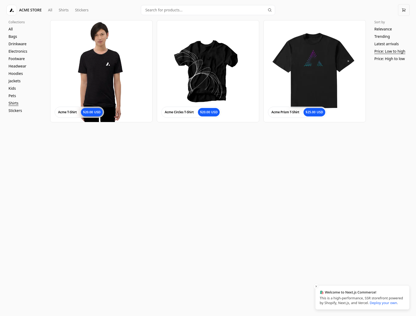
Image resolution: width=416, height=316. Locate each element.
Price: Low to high (389, 51)
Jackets (14, 80)
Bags (12, 36)
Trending (382, 36)
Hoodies (15, 73)
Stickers (82, 9)
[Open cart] (404, 10)
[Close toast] (316, 286)
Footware (16, 58)
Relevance (383, 28)
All (50, 9)
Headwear (17, 66)
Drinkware (17, 43)
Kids (12, 88)
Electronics (17, 51)
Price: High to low (389, 58)
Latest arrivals (386, 43)
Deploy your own (383, 302)
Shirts (64, 9)
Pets (12, 95)
